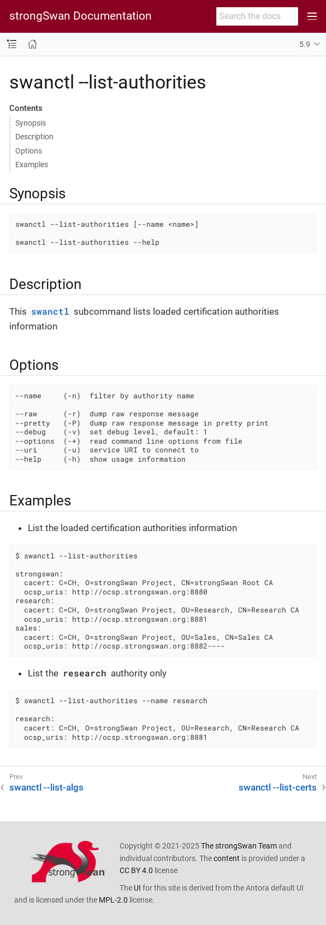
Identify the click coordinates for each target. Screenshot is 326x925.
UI (137, 887)
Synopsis (30, 123)
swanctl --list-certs (278, 787)
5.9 (304, 44)
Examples (31, 164)
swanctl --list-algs (46, 787)
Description (34, 136)
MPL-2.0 (113, 899)
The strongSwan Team (239, 845)
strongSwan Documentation (80, 16)
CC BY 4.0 (136, 870)
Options (28, 150)
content (227, 858)
